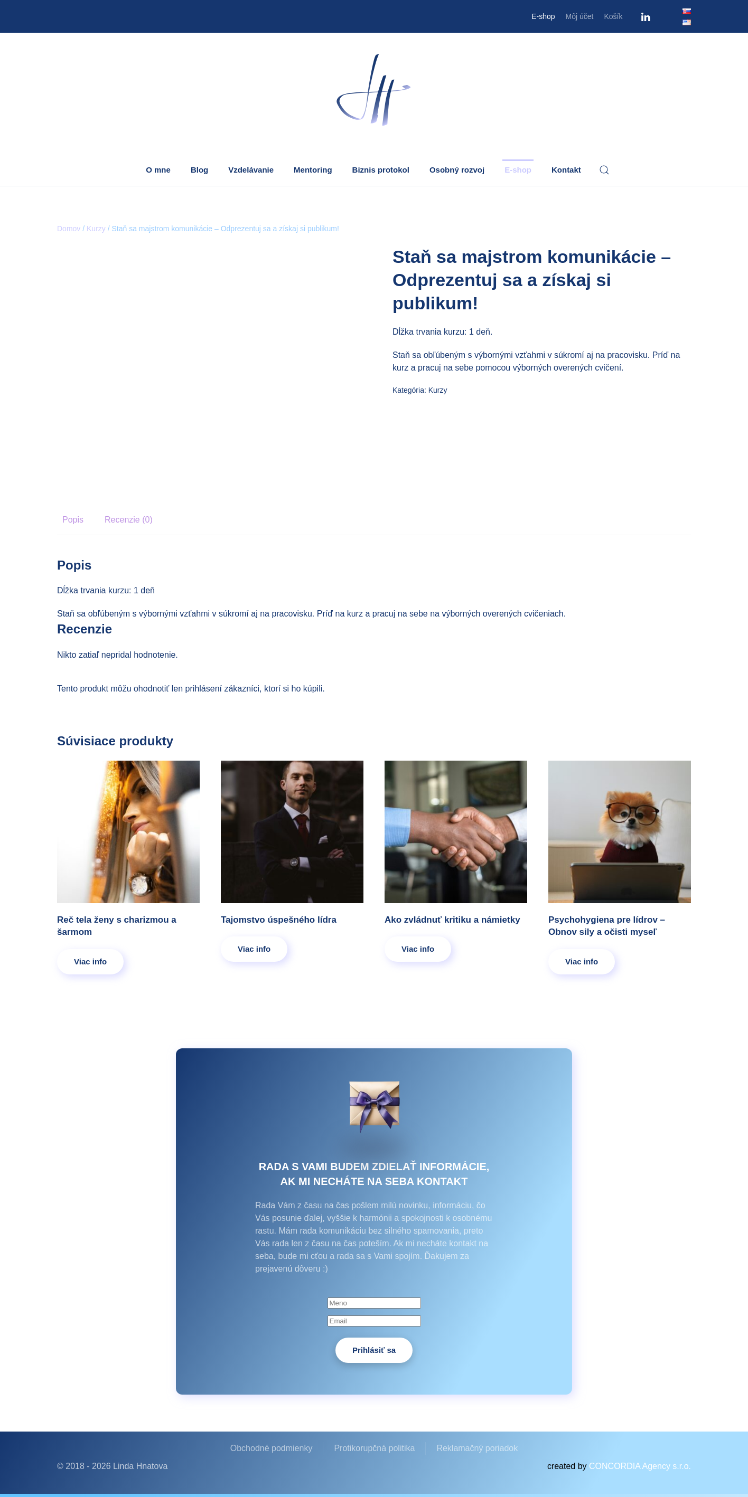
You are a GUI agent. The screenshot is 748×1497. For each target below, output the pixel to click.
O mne (158, 169)
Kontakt (566, 169)
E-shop (543, 16)
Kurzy (96, 228)
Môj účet (580, 16)
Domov (68, 228)
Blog (199, 169)
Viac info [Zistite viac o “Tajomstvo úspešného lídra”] (254, 948)
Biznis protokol (380, 169)
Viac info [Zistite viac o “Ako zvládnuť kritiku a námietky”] (417, 948)
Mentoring (313, 169)
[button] (604, 170)
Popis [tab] (72, 519)
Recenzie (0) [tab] (129, 519)
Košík (613, 16)
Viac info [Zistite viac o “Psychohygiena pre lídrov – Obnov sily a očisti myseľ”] (581, 961)
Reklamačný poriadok (477, 1448)
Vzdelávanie (251, 169)
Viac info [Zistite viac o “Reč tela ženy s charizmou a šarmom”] (90, 961)
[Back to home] (374, 90)
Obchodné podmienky (271, 1448)
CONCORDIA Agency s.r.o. (640, 1466)
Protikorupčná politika (374, 1448)
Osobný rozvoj (456, 169)
